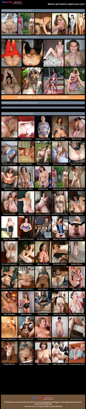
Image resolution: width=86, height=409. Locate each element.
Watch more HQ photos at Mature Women (43, 97)
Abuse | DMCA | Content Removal (50, 406)
